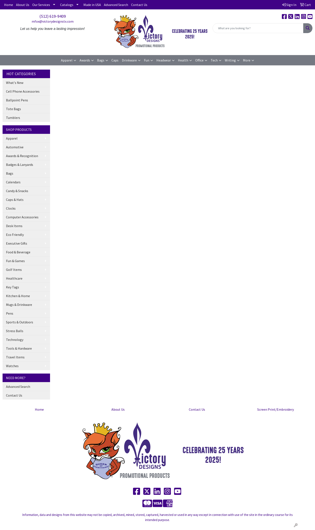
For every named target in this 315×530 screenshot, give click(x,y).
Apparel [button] (66, 60)
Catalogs (66, 5)
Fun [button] (146, 60)
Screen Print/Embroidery (275, 409)
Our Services (41, 5)
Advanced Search (116, 5)
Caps (114, 60)
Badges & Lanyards (19, 164)
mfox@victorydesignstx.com (53, 21)
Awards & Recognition (22, 156)
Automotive (15, 147)
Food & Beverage (18, 252)
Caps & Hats (15, 199)
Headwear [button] (163, 60)
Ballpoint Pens (17, 100)
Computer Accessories (22, 217)
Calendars (13, 182)
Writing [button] (230, 60)
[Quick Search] (258, 28)
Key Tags (12, 287)
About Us (22, 5)
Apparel (12, 138)
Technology (14, 339)
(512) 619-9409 (52, 16)
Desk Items (14, 226)
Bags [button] (100, 60)
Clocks (11, 208)
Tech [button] (214, 60)
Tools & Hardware (19, 348)
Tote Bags (13, 109)
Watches (12, 366)
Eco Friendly (15, 234)
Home (8, 5)
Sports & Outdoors (19, 322)
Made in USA (92, 5)
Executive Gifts (16, 243)
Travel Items (15, 357)
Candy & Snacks (17, 191)
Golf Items (14, 269)
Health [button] (183, 60)
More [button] (246, 60)
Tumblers (13, 117)
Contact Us (139, 5)
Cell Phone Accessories (23, 91)
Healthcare (14, 278)
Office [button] (199, 60)
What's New (14, 82)
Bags (9, 173)
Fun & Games (15, 261)
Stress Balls (14, 331)
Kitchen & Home (18, 296)
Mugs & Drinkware (19, 304)
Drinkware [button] (129, 60)
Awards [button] (85, 60)
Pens (9, 313)
